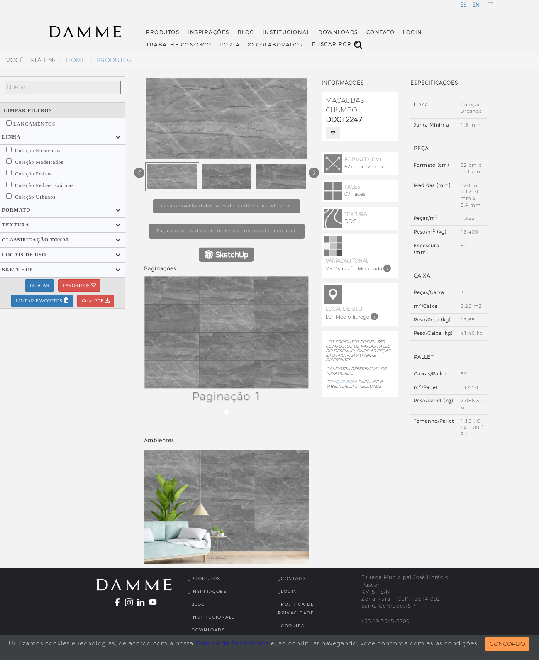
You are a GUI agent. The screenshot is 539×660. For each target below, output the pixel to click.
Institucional (286, 32)
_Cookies (291, 625)
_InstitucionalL (211, 617)
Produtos (162, 32)
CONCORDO (507, 644)
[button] (11, 137)
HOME (76, 60)
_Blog (196, 604)
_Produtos (204, 578)
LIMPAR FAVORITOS (42, 301)
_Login (288, 591)
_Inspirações (207, 591)
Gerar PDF (96, 301)
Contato (380, 32)
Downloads (338, 32)
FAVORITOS (79, 285)
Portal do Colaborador (262, 44)
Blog (246, 32)
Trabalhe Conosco (178, 44)
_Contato (291, 578)
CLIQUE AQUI (343, 382)
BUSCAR (39, 285)
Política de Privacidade (232, 644)
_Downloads (206, 630)
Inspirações (208, 32)
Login (412, 32)
